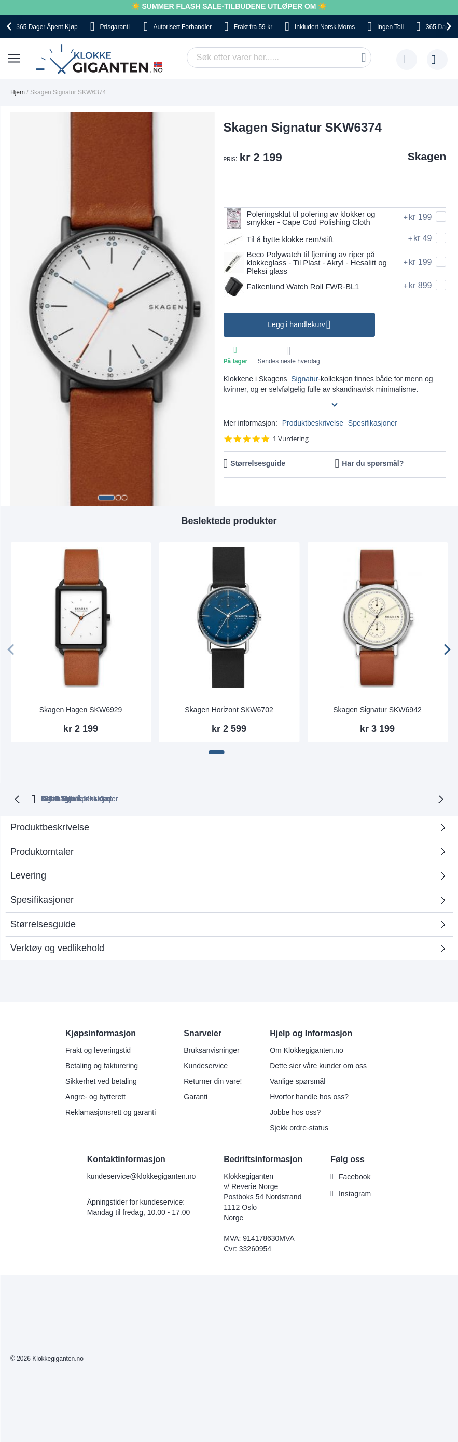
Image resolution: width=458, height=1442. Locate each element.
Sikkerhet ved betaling (101, 1080)
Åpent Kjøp (46, 27)
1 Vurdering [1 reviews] (291, 440)
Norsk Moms (325, 27)
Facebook (354, 1175)
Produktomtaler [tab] (225, 854)
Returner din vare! (213, 1080)
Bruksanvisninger (211, 1049)
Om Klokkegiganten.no (306, 1049)
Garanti (195, 1096)
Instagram (355, 1193)
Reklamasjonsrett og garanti (110, 1111)
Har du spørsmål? (373, 465)
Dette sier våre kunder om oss (318, 1065)
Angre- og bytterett (95, 1096)
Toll (390, 27)
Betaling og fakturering (101, 1065)
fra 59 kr (253, 27)
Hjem (17, 92)
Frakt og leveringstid (98, 1049)
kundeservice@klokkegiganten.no (141, 1175)
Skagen (427, 156)
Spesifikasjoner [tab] (42, 899)
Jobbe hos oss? (295, 1111)
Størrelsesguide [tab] (43, 923)
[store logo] (101, 59)
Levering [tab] (28, 874)
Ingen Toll (214, 798)
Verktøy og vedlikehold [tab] (57, 947)
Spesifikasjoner (372, 425)
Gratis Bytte (153, 798)
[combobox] (279, 57)
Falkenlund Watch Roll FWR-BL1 (296, 288)
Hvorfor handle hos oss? (309, 1096)
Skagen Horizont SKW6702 (229, 709)
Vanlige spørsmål (297, 1080)
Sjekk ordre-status (299, 1127)
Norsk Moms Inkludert (293, 798)
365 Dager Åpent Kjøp (71, 798)
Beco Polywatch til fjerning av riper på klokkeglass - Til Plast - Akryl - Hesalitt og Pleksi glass (311, 263)
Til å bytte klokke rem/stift (282, 239)
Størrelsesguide (257, 465)
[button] (106, 498)
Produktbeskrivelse (312, 425)
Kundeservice (206, 1065)
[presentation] (11, 26)
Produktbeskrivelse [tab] (49, 826)
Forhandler (183, 27)
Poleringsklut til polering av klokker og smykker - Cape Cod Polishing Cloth (305, 218)
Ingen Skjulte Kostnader (394, 798)
